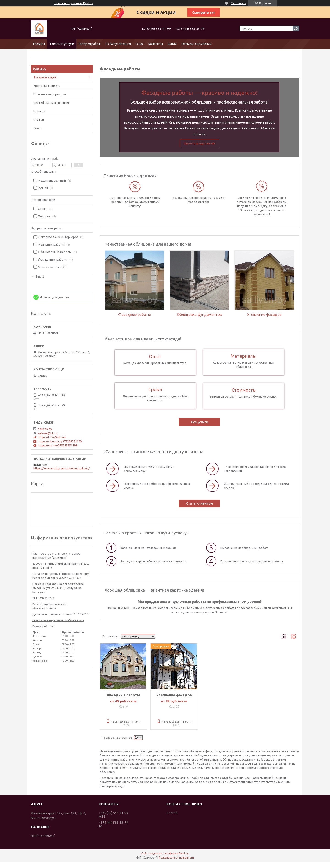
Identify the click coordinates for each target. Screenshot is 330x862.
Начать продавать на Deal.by (73, 3)
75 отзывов (238, 3)
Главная (39, 44)
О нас (139, 44)
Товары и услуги (62, 44)
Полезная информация (49, 94)
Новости (39, 111)
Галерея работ (89, 44)
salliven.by (45, 428)
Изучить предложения (199, 143)
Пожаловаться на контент (176, 857)
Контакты (155, 44)
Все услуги (199, 422)
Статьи (38, 119)
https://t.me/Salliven (52, 437)
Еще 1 (39, 276)
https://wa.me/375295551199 (57, 445)
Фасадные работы (123, 695)
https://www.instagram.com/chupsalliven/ (61, 468)
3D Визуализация (118, 44)
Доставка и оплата (46, 85)
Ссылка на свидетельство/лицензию (58, 620)
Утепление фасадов (174, 695)
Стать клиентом (199, 503)
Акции (172, 44)
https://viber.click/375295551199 (60, 441)
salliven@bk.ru (47, 433)
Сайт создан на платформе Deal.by (165, 853)
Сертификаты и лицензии (51, 102)
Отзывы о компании (196, 44)
